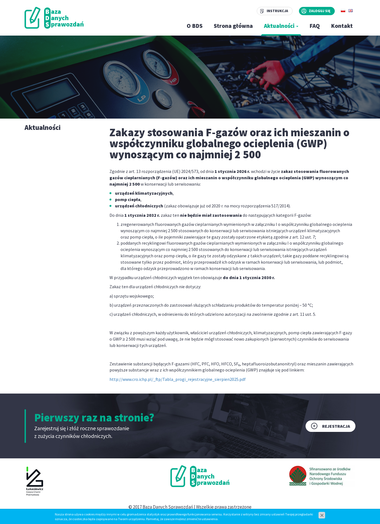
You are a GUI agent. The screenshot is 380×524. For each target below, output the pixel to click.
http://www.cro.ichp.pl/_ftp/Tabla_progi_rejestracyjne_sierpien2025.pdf (177, 379)
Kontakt (342, 26)
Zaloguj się (319, 11)
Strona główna (233, 26)
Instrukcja (277, 11)
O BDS (195, 26)
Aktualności (281, 26)
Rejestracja (336, 426)
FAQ (314, 26)
